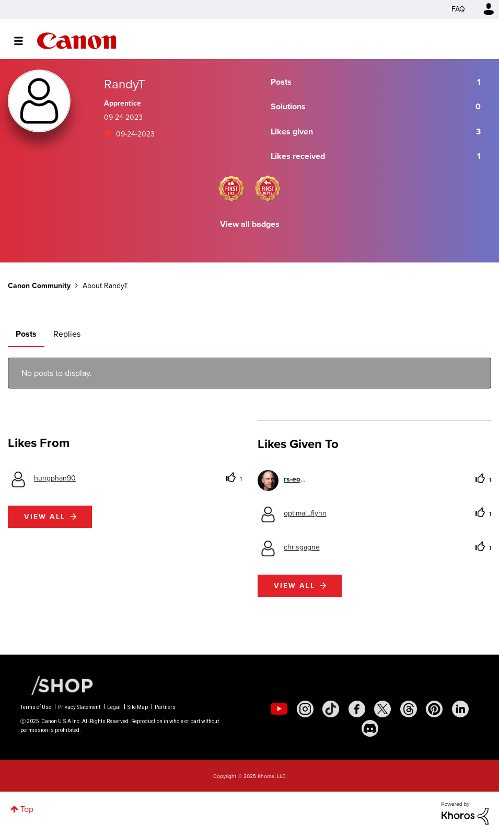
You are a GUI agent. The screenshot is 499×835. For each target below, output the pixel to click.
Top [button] (26, 809)
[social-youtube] (279, 709)
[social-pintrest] (434, 709)
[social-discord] (370, 728)
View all (44, 516)
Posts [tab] (26, 334)
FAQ (458, 9)
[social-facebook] (357, 709)
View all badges (250, 224)
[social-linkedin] (460, 709)
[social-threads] (408, 709)
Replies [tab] (66, 334)
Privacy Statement (79, 707)
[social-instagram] (305, 709)
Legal (114, 707)
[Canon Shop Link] (57, 685)
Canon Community (76, 41)
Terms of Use (35, 707)
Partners (165, 707)
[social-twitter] (382, 709)
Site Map (137, 707)
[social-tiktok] (330, 709)
